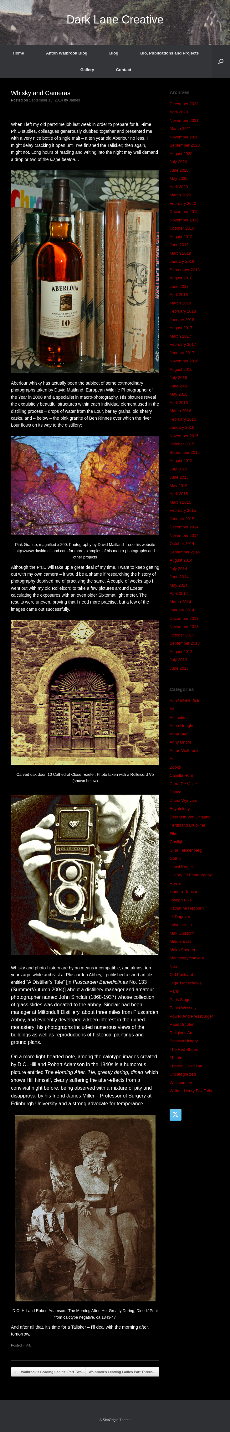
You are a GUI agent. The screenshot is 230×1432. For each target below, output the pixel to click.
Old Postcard (181, 974)
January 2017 (182, 352)
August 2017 (181, 327)
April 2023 (179, 112)
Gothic (175, 858)
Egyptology (180, 808)
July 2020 (178, 161)
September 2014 (185, 552)
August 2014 (181, 560)
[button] (221, 61)
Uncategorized (183, 1074)
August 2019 (181, 236)
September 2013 (185, 643)
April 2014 (179, 593)
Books (175, 767)
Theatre (177, 1057)
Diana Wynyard (183, 800)
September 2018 (185, 269)
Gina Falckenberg (186, 850)
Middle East (180, 941)
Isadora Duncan (184, 891)
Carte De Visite (183, 783)
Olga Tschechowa (186, 983)
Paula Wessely (183, 1007)
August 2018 (181, 278)
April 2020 (179, 186)
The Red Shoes (184, 1049)
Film (173, 833)
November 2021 (184, 120)
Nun (173, 966)
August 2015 (181, 460)
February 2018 (183, 311)
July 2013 (178, 659)
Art (172, 758)
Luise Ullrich (181, 924)
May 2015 (178, 485)
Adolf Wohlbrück (184, 700)
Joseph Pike (181, 900)
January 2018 (182, 319)
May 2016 (178, 394)
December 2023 (184, 103)
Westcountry (181, 1082)
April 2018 (179, 294)
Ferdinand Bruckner (187, 825)
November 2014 (184, 535)
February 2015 (183, 510)
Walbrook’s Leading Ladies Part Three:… (125, 1372)
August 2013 (181, 651)
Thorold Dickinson (186, 1066)
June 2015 (179, 477)
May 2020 (178, 178)
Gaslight (177, 841)
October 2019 (182, 228)
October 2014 (182, 543)
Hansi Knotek (182, 866)
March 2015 (180, 502)
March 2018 (180, 303)
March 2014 (180, 601)
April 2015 (179, 493)
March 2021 (180, 128)
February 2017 (183, 344)
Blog (113, 53)
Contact (123, 69)
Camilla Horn (181, 775)
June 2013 (179, 668)
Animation (179, 717)
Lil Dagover (180, 916)
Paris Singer (181, 999)
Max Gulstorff (182, 933)
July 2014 (178, 568)
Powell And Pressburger (191, 1016)
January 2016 (182, 427)
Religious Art (181, 1032)
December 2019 (184, 211)
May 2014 (178, 585)
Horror (175, 883)
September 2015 (185, 452)
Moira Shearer (182, 949)
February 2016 (183, 419)
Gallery (87, 69)
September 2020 (185, 145)
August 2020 (181, 153)
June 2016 (179, 386)
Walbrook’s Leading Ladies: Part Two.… (50, 1372)
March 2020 (180, 195)
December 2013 (184, 618)
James (74, 100)
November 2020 (184, 137)
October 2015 (182, 444)
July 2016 (178, 377)
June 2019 (179, 244)
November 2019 (184, 220)
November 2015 (184, 435)
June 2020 (179, 170)
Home (18, 53)
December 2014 (184, 527)
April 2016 (179, 402)
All (28, 1345)
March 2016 (180, 410)
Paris (174, 991)
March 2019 (180, 253)
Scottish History (184, 1041)
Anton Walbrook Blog (66, 53)
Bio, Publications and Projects (169, 53)
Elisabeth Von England (190, 817)
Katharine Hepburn (187, 908)
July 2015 (178, 469)
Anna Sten (179, 734)
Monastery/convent (187, 958)
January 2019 (182, 261)
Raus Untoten (182, 1024)
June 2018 (179, 286)
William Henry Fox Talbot (192, 1090)
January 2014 (182, 610)
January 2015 (182, 518)
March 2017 (180, 336)
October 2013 (182, 635)
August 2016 (181, 369)
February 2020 (183, 203)
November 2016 (184, 361)
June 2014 (179, 576)
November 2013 (184, 626)
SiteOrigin (111, 1420)
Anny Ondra (180, 742)
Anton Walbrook (184, 750)
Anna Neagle (181, 725)
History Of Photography (191, 875)
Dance (175, 792)
